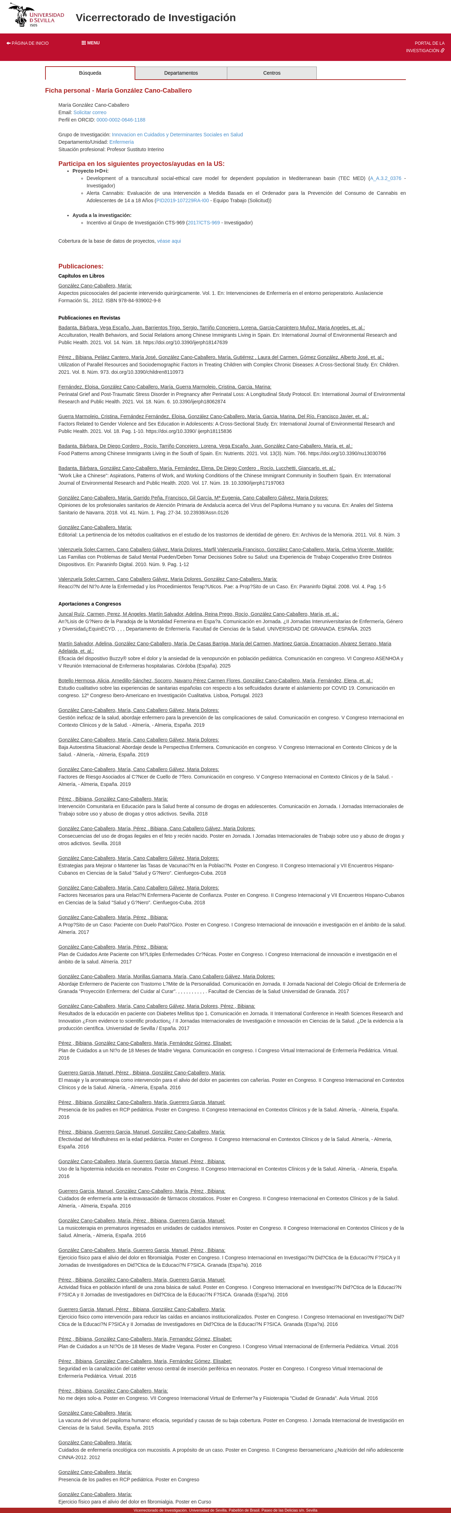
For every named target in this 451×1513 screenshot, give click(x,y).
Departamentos (181, 73)
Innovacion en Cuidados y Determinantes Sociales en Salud (177, 134)
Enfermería (122, 142)
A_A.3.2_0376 (385, 178)
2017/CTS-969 (204, 222)
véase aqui (169, 241)
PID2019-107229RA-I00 (182, 200)
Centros (271, 73)
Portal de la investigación (425, 47)
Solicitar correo (90, 112)
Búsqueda (90, 73)
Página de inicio (27, 43)
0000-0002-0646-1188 (121, 120)
